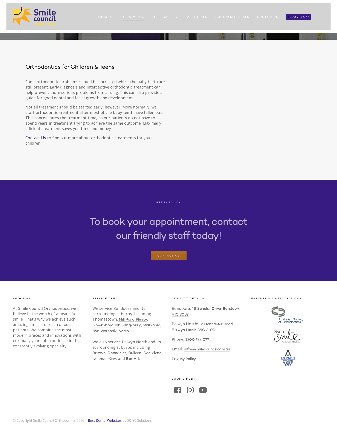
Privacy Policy (184, 359)
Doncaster (117, 353)
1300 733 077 (298, 17)
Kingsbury (132, 325)
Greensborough (106, 325)
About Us (106, 17)
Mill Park (126, 319)
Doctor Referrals (232, 17)
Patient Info (196, 17)
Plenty (141, 319)
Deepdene (152, 353)
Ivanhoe (99, 359)
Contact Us (267, 17)
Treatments (133, 17)
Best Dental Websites (105, 420)
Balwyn (99, 353)
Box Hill (132, 359)
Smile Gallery (165, 17)
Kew (112, 359)
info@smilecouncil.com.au (207, 349)
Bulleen (134, 353)
